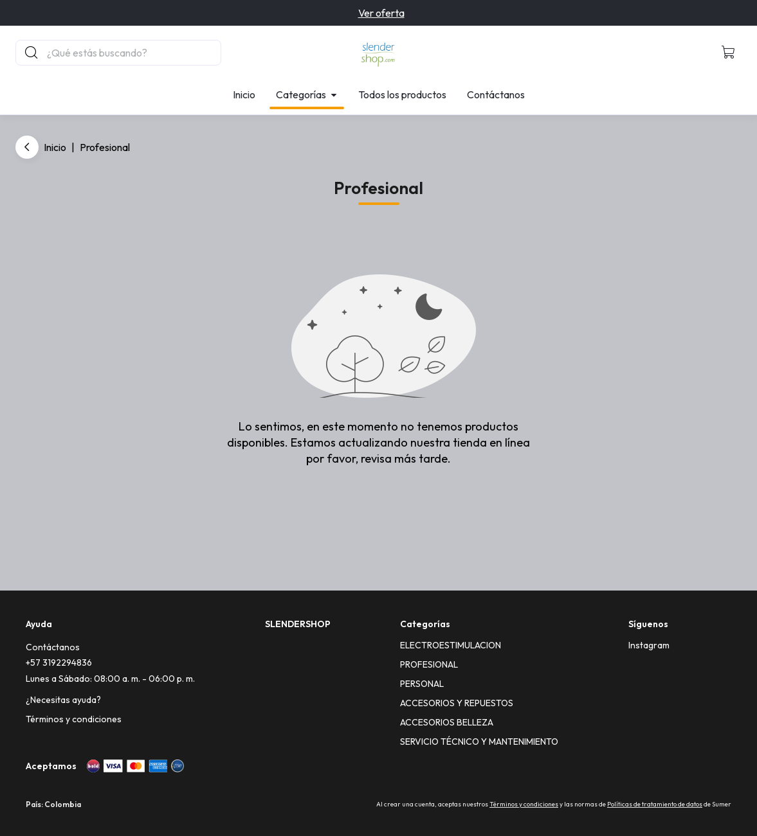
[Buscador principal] (133, 52)
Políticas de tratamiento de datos (654, 804)
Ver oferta (381, 12)
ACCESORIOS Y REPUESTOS (456, 703)
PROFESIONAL (429, 664)
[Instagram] (649, 645)
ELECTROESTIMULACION (450, 645)
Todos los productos (402, 94)
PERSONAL (422, 683)
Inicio (244, 94)
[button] (729, 53)
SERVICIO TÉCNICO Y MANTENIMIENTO (479, 741)
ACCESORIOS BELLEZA (446, 722)
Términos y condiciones (74, 719)
